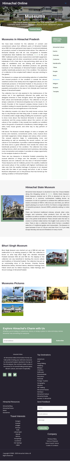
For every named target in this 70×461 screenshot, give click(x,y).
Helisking (40, 366)
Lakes (18, 445)
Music (55, 76)
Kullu (17, 430)
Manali (36, 55)
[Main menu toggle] (65, 3)
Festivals (56, 56)
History (18, 436)
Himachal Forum (8, 408)
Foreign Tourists (42, 381)
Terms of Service (52, 441)
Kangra (17, 421)
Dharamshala (41, 375)
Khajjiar (17, 425)
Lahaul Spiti (18, 432)
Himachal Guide (42, 396)
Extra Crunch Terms (52, 444)
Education (40, 377)
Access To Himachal (44, 399)
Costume (56, 60)
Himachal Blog (7, 406)
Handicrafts (57, 64)
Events (55, 51)
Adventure (40, 359)
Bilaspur (39, 368)
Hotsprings (17, 439)
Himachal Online (15, 3)
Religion (55, 84)
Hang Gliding (41, 364)
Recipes (55, 88)
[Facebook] (10, 375)
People (55, 72)
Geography (41, 383)
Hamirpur (40, 392)
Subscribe (60, 341)
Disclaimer (6, 413)
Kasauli (17, 423)
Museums (56, 80)
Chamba (40, 370)
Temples (56, 92)
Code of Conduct (52, 446)
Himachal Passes (43, 390)
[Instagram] (4, 375)
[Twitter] (15, 375)
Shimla (50, 194)
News (5, 410)
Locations (18, 441)
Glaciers (40, 385)
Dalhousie (40, 372)
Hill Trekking (41, 388)
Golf (38, 361)
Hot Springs (18, 443)
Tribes (55, 68)
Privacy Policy (52, 439)
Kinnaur (17, 428)
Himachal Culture (59, 47)
